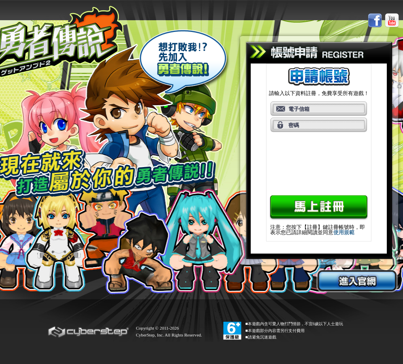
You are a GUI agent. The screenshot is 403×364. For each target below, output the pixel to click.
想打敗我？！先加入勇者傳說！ (184, 63)
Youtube (392, 20)
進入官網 (357, 280)
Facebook (375, 20)
